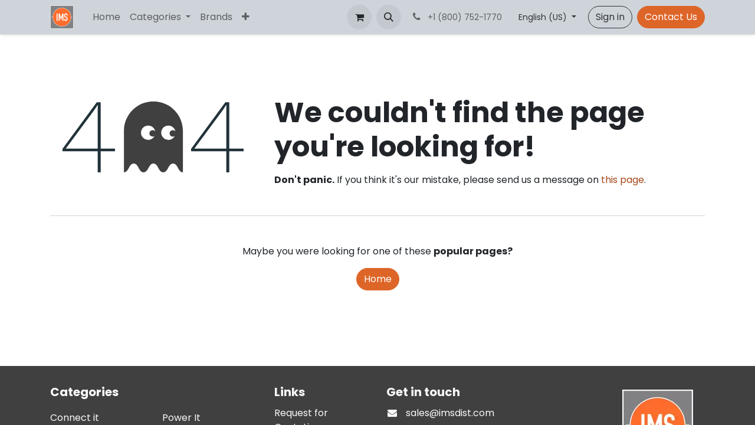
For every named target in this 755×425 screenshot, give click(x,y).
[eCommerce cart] (359, 17)
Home (378, 279)
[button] (388, 17)
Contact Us (671, 17)
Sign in (610, 17)
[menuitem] (106, 17)
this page (622, 180)
